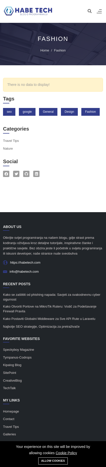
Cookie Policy (66, 453)
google (27, 111)
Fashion (90, 111)
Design (69, 111)
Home (44, 50)
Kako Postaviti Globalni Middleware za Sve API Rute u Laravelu (49, 319)
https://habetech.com (25, 262)
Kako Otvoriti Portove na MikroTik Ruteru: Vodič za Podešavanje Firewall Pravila (49, 309)
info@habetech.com (24, 271)
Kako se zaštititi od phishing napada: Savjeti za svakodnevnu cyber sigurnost (51, 297)
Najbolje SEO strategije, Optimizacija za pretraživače (41, 326)
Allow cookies (53, 460)
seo (9, 111)
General (48, 111)
